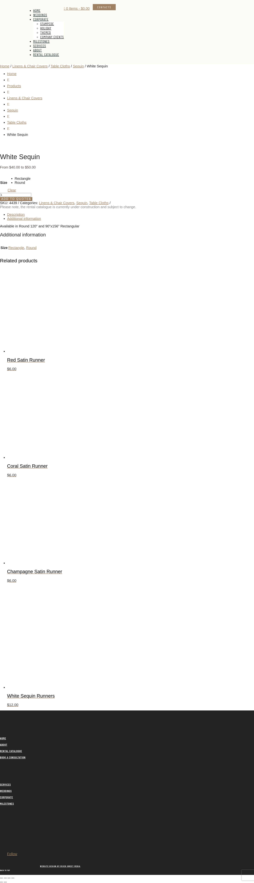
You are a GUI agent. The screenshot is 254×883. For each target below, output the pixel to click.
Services (39, 46)
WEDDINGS (6, 790)
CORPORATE (6, 797)
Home (37, 10)
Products (14, 86)
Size (3, 183)
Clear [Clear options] (12, 190)
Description (16, 214)
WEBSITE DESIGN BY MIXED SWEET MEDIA (60, 866)
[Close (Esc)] (12, 878)
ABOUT (3, 744)
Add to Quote (15, 198)
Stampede (47, 24)
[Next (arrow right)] (5, 882)
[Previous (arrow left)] (1, 882)
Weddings (40, 15)
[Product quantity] (15, 195)
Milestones (41, 41)
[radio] (23, 179)
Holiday (45, 28)
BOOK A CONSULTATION (13, 757)
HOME (3, 738)
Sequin (78, 66)
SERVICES (5, 784)
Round (31, 248)
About (37, 50)
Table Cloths (60, 66)
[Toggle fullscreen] (5, 878)
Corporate (41, 19)
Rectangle (16, 248)
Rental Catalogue (46, 54)
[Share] (9, 878)
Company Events (52, 37)
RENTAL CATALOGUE (11, 751)
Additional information (24, 219)
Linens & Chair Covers (30, 66)
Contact (103, 7)
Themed (45, 32)
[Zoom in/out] (1, 878)
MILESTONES (7, 803)
